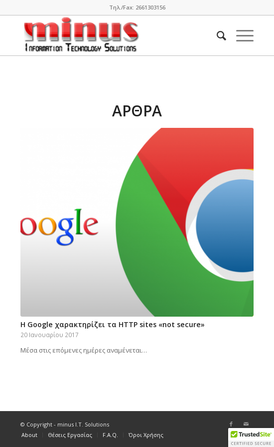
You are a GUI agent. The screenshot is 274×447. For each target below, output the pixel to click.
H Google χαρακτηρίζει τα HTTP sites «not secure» (112, 324)
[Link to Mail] (246, 424)
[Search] (216, 35)
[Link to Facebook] (231, 424)
